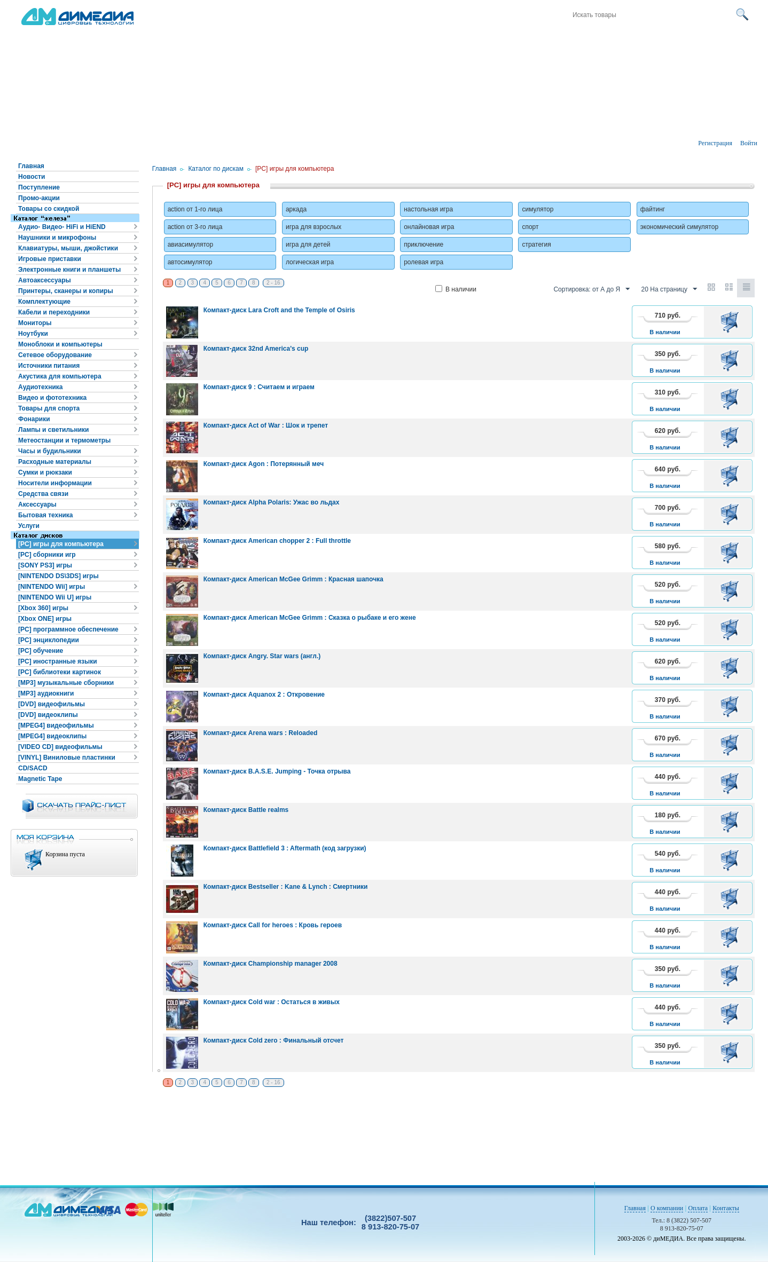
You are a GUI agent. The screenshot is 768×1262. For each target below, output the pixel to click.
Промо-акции (39, 198)
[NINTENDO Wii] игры (51, 586)
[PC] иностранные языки (57, 661)
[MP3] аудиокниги (46, 693)
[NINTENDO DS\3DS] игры (58, 576)
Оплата (698, 1208)
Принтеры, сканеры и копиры (65, 291)
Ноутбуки (33, 333)
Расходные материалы (54, 462)
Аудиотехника (40, 387)
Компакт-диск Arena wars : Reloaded (260, 733)
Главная (31, 166)
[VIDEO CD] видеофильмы (60, 747)
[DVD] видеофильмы (51, 704)
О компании (667, 1208)
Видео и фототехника (52, 397)
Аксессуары (37, 504)
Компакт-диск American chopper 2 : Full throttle (277, 541)
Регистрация (715, 143)
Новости (31, 176)
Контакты (725, 1208)
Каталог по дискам (216, 168)
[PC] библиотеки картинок (59, 672)
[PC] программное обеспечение (68, 629)
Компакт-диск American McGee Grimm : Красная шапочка (293, 579)
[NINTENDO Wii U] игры (54, 597)
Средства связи (43, 494)
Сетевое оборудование (55, 355)
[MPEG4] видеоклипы (52, 736)
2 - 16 (273, 283)
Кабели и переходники (54, 312)
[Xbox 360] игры (43, 608)
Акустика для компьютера (59, 376)
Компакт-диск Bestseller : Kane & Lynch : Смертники (285, 886)
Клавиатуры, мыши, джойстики (68, 248)
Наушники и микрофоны (57, 237)
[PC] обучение (40, 650)
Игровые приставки (49, 259)
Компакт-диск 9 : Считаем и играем (259, 387)
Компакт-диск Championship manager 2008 (270, 963)
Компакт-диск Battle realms (246, 810)
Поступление (39, 187)
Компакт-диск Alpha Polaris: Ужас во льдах (271, 502)
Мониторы (35, 323)
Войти (748, 143)
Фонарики (34, 419)
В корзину (731, 322)
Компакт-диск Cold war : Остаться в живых (271, 1002)
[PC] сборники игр (47, 554)
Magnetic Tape (40, 779)
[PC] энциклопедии (48, 640)
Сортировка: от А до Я (591, 289)
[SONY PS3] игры (45, 565)
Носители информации (55, 483)
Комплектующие (44, 301)
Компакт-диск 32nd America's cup (256, 348)
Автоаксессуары (44, 280)
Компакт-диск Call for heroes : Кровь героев (272, 925)
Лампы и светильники (53, 429)
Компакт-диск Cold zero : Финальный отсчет (273, 1040)
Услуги (29, 526)
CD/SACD (33, 768)
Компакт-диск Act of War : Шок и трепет (265, 425)
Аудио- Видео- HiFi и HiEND (62, 227)
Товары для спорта (49, 408)
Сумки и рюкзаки (45, 472)
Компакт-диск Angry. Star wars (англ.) (262, 656)
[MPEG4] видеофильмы (56, 725)
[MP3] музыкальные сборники (66, 683)
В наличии (455, 289)
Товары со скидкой (48, 208)
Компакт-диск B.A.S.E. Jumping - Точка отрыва (277, 771)
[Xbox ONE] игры (45, 618)
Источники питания (49, 365)
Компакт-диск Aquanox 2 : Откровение (264, 694)
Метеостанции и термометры (64, 440)
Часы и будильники (49, 451)
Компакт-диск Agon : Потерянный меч (263, 464)
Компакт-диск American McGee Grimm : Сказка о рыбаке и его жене (309, 617)
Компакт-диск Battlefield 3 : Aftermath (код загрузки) (284, 848)
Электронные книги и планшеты (69, 269)
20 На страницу (669, 289)
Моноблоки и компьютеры (60, 344)
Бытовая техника (45, 515)
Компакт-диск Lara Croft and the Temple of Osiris (279, 310)
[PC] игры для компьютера (61, 544)
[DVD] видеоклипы (48, 715)
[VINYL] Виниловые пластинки (66, 757)
